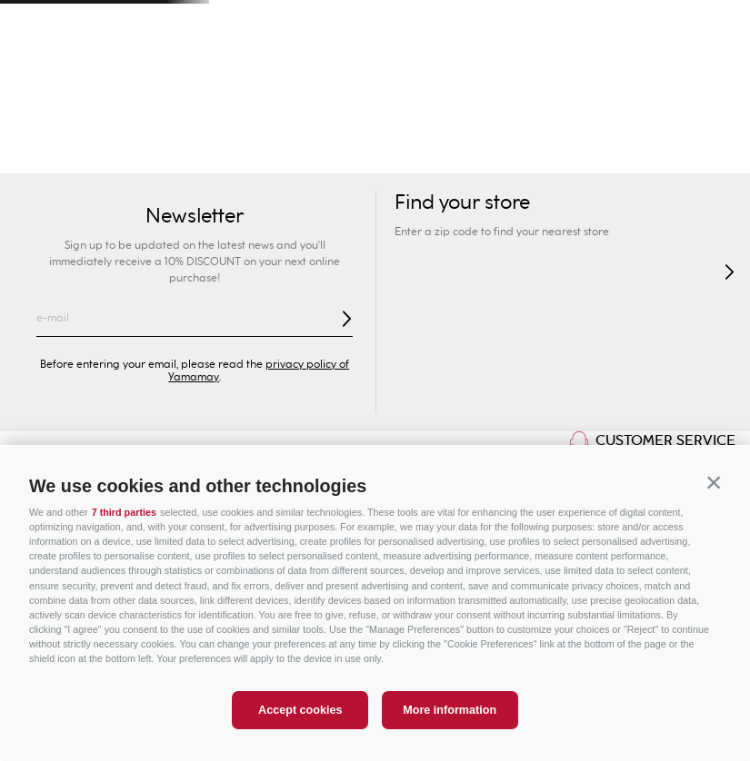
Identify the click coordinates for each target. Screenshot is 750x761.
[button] (713, 483)
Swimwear (43, 155)
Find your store (170, 72)
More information (449, 710)
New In (117, 155)
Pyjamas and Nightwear (624, 155)
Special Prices (687, 117)
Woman (62, 117)
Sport (563, 117)
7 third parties (124, 512)
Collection (240, 155)
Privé (437, 117)
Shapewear (427, 155)
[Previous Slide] (35, 23)
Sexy (174, 155)
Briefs (355, 155)
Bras (304, 155)
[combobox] (538, 72)
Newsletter (194, 216)
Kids (312, 117)
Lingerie (507, 155)
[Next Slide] (715, 23)
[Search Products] (566, 72)
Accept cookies (300, 710)
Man (188, 117)
